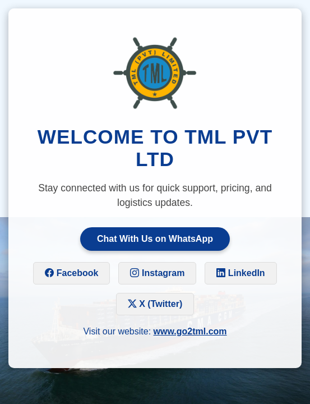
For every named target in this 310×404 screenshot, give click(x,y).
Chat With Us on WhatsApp (155, 239)
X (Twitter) (155, 304)
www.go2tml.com (190, 331)
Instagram (157, 273)
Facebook (71, 273)
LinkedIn (240, 273)
